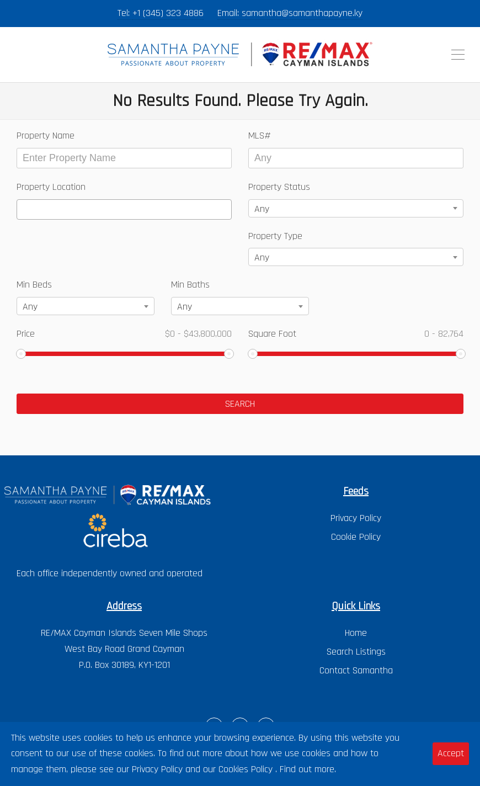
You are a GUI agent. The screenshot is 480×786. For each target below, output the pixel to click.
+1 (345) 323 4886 (168, 13)
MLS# (259, 135)
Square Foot (355, 333)
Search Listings (356, 651)
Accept (451, 753)
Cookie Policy (356, 536)
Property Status (279, 186)
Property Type (275, 236)
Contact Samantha (356, 670)
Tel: (125, 13)
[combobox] (124, 209)
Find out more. (308, 769)
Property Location (51, 186)
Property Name (45, 135)
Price (124, 333)
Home (356, 632)
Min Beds (34, 284)
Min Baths (190, 284)
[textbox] (24, 209)
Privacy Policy (355, 518)
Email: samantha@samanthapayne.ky (289, 13)
